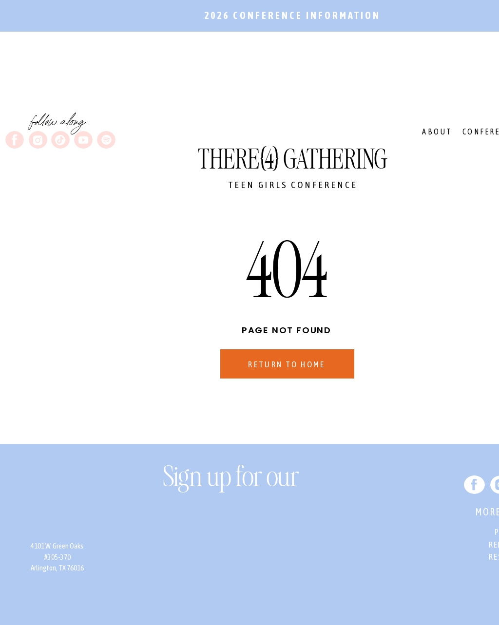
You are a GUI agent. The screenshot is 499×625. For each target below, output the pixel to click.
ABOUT (437, 131)
